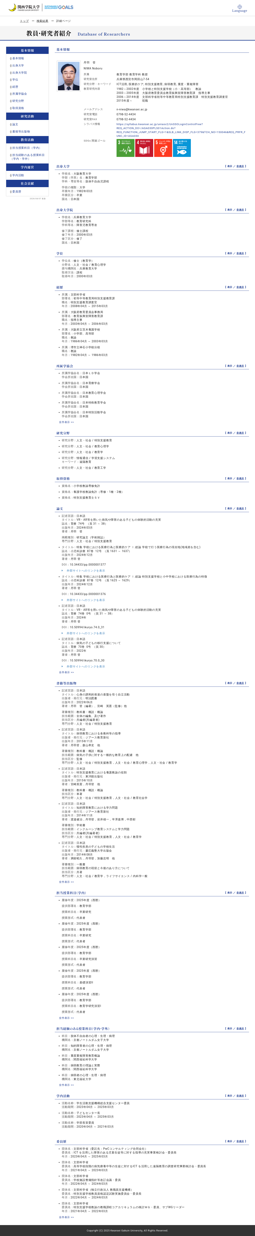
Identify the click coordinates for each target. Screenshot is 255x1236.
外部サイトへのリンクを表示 (83, 570)
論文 (15, 124)
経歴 (15, 86)
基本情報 (18, 58)
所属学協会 (19, 93)
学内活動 (18, 175)
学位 (15, 79)
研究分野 (18, 100)
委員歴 (16, 191)
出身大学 (18, 65)
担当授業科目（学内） (27, 147)
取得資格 (18, 108)
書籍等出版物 (21, 131)
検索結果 (42, 20)
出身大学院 (19, 72)
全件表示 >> (67, 422)
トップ (24, 20)
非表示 (240, 166)
